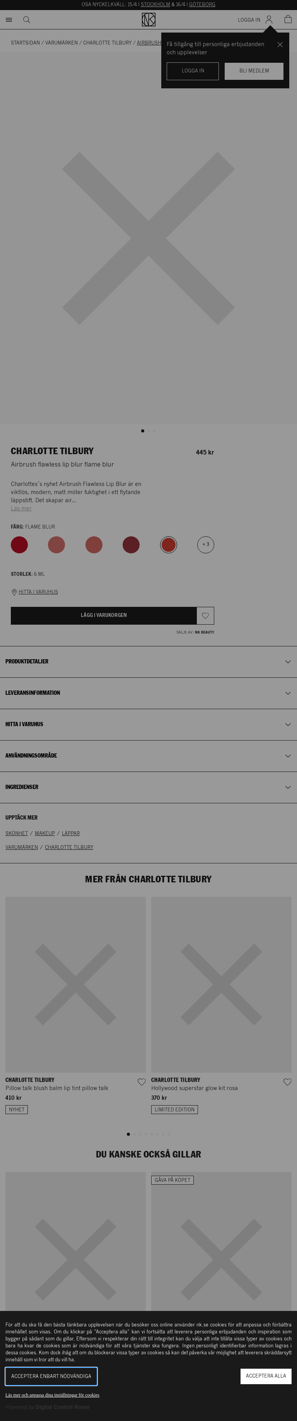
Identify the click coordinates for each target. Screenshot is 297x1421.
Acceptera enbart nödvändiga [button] (51, 1376)
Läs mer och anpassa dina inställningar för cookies (52, 1395)
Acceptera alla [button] (266, 1376)
